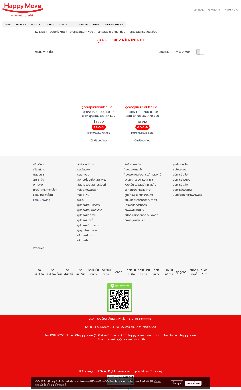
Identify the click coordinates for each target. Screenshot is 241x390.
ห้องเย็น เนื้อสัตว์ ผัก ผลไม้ (140, 185)
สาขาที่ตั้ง (38, 180)
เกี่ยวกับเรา (39, 169)
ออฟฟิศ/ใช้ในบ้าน (134, 210)
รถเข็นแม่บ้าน (157, 272)
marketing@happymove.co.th (125, 339)
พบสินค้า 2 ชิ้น (44, 52)
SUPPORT (83, 24)
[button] (128, 24)
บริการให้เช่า (84, 235)
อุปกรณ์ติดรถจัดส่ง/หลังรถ (141, 215)
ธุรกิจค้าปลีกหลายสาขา (137, 190)
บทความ (38, 185)
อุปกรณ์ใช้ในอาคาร (88, 205)
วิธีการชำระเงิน (181, 180)
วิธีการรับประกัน (182, 190)
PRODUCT (21, 24)
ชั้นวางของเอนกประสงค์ (91, 185)
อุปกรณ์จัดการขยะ (88, 225)
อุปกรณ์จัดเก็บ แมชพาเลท (92, 180)
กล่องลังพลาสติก (87, 190)
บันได (80, 200)
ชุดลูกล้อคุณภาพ (87, 230)
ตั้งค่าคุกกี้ (177, 383)
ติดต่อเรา (38, 174)
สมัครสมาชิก (214, 10)
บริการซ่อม (83, 240)
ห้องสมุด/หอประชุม (135, 220)
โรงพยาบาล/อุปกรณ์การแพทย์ (142, 174)
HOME (8, 24)
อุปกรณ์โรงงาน (86, 215)
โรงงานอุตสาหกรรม (136, 205)
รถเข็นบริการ (169, 272)
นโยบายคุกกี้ (60, 384)
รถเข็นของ (83, 169)
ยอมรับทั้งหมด (193, 383)
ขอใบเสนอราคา (181, 169)
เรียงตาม (166, 52)
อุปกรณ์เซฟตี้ (85, 220)
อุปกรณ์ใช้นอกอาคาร (89, 210)
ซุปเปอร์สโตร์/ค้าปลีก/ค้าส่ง (140, 200)
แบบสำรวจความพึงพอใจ (188, 195)
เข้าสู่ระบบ (199, 10)
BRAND (96, 24)
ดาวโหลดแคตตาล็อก (45, 190)
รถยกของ (83, 174)
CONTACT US (66, 24)
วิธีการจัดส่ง (180, 185)
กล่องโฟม (83, 195)
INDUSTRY (36, 24)
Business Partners (114, 24)
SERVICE (50, 24)
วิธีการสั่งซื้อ (180, 174)
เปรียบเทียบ (100, 141)
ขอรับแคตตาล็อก (43, 195)
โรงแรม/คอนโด (133, 169)
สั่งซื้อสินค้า (98, 127)
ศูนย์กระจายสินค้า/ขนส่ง (138, 195)
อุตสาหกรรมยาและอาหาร (139, 180)
